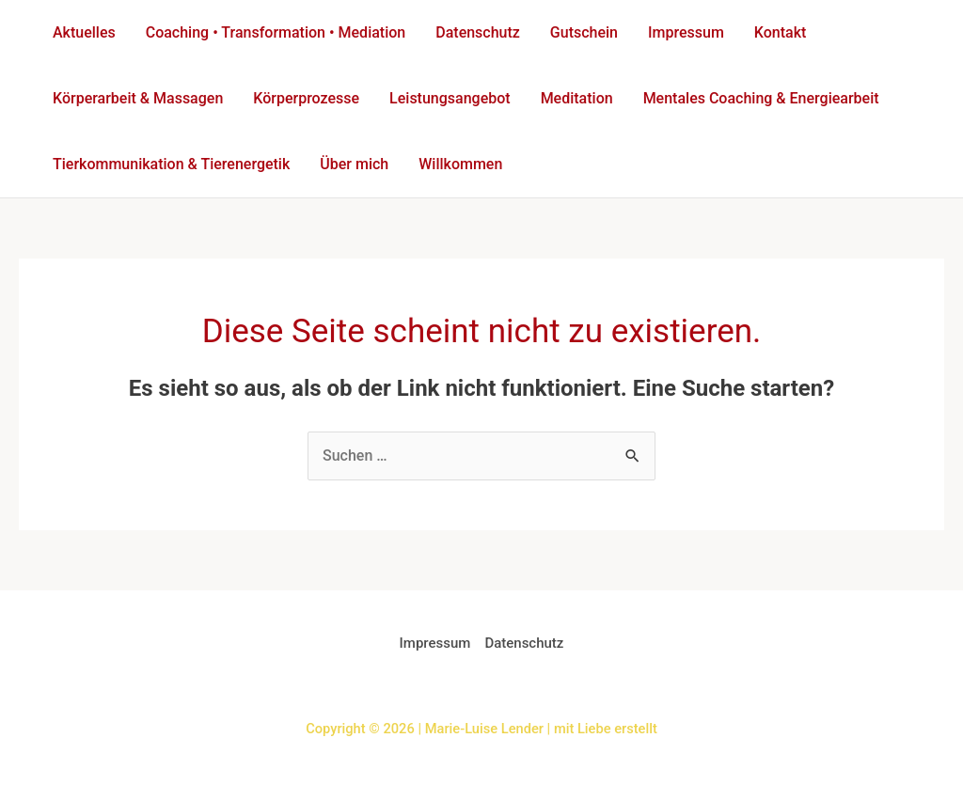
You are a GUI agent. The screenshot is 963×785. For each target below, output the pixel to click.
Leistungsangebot (450, 98)
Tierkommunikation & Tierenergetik (171, 164)
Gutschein (584, 32)
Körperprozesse (306, 98)
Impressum (686, 32)
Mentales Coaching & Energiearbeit (761, 98)
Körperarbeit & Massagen (138, 98)
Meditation (577, 98)
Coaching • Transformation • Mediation (276, 32)
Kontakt (780, 32)
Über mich (354, 164)
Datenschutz (477, 32)
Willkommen (460, 164)
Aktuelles (84, 32)
